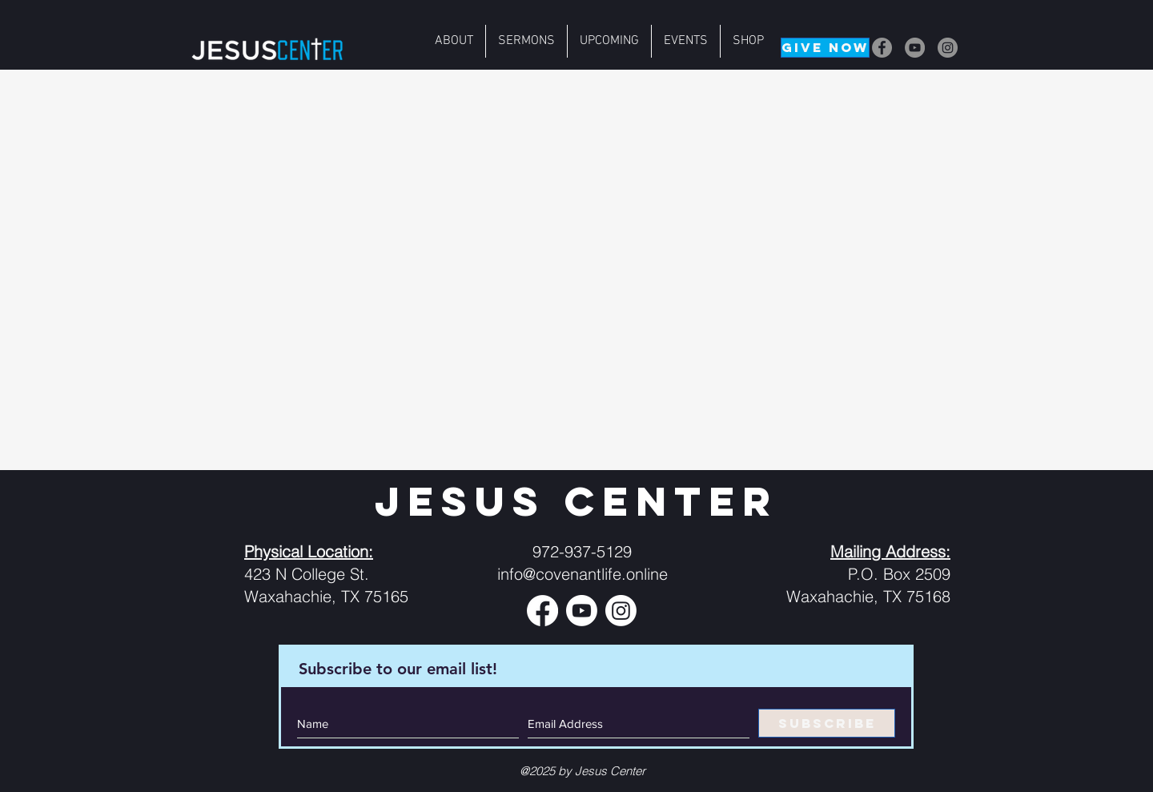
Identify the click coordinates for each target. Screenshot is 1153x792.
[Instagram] (948, 48)
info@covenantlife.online (582, 574)
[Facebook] (882, 48)
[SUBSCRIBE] (826, 723)
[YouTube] (915, 48)
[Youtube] (581, 610)
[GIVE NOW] (825, 48)
